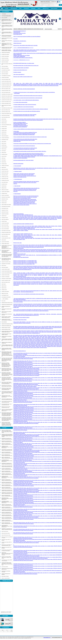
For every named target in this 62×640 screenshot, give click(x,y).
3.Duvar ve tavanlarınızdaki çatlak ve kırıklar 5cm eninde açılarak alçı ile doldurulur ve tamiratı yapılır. (30, 136)
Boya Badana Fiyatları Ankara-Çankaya (19, 319)
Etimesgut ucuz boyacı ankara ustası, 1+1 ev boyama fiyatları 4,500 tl (25, 260)
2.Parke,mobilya (16, 131)
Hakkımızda (33, 8)
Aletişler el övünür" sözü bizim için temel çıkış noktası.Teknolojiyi (24, 173)
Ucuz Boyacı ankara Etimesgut (18, 248)
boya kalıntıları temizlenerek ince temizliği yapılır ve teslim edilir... (24, 115)
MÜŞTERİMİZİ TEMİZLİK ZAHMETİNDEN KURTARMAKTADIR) (24, 134)
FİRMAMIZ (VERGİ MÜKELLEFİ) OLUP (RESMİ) (21, 55)
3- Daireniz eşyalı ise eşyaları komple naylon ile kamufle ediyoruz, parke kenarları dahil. (27, 97)
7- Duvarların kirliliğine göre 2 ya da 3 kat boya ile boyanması (23, 106)
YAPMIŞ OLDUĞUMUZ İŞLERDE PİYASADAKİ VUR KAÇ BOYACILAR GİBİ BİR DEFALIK (28, 154)
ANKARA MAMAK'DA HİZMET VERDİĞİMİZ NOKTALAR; (22, 233)
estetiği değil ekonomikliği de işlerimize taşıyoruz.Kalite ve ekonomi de (25, 203)
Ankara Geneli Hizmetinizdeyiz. (18, 213)
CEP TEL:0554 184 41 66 (17, 34)
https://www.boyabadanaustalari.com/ (19, 350)
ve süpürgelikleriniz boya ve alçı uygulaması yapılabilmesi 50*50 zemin (25, 132)
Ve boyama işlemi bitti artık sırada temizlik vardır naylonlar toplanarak (24, 114)
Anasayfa (6, 8)
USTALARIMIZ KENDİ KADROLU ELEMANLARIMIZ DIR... (23, 57)
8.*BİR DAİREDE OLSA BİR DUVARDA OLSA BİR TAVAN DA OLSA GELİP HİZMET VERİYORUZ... (29, 151)
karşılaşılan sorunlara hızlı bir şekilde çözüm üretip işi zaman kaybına (24, 182)
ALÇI (50, 637)
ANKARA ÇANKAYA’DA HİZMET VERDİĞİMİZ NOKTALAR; (23, 214)
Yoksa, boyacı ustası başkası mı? (18, 74)
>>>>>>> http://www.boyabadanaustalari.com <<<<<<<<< (23, 47)
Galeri (20, 8)
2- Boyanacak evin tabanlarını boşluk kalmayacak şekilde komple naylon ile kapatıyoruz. (27, 95)
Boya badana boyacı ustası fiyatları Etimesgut (20, 257)
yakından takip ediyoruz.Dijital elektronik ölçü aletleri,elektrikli (23, 174)
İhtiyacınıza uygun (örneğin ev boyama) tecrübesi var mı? (22, 76)
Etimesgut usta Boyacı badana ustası (19, 253)
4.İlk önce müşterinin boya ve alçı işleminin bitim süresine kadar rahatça (25, 139)
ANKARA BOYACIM (16, 32)
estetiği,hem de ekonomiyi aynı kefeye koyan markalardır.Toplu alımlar (25, 189)
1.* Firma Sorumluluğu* (17, 165)
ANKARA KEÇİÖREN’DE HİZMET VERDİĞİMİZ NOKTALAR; (23, 223)
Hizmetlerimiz (26, 8)
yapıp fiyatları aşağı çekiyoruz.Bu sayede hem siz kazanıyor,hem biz (24, 190)
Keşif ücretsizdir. (16, 93)
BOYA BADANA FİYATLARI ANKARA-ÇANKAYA (21, 317)
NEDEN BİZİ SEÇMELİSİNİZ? (18, 163)
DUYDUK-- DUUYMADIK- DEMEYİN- (19, 122)
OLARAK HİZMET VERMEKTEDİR (19, 56)
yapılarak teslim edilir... (17, 141)
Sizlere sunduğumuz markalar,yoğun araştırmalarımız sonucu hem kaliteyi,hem (26, 188)
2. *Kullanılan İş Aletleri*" (17, 171)
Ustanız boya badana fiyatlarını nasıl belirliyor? (21, 67)
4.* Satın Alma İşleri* (16, 185)
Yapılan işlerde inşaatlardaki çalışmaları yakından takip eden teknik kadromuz (26, 181)
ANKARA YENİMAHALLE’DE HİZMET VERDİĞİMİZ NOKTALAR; (24, 228)
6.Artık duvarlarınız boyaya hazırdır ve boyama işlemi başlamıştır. (24, 145)
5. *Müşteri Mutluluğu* (17, 193)
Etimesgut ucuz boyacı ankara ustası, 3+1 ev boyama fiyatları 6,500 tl (25, 262)
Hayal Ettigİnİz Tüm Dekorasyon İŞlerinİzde (20, 125)
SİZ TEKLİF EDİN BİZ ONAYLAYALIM (19, 124)
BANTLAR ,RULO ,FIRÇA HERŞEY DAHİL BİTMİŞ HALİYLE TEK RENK (25, 45)
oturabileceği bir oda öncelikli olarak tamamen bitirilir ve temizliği (24, 140)
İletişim (39, 8)
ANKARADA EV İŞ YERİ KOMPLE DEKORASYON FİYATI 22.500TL (6, 613)
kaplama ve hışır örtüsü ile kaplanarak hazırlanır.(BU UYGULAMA (24, 133)
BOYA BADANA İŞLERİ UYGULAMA (19, 33)
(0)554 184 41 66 (45, 8)
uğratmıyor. (15, 183)
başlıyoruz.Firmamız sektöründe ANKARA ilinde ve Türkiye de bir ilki (24, 199)
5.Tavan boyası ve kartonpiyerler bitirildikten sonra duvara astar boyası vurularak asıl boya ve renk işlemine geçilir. (32, 143)
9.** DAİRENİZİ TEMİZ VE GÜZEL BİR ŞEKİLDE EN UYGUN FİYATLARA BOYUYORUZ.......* (28, 153)
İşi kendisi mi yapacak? (17, 72)
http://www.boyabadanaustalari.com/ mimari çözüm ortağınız (23, 160)
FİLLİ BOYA (15, 38)
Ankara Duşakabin (54, 8)
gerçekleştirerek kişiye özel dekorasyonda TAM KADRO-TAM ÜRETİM (25, 200)
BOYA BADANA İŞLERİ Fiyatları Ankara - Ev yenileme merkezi (23, 63)
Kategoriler (60, 28)
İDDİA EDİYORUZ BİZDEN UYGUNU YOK (20, 123)
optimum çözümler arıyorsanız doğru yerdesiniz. (21, 204)
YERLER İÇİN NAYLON (17, 43)
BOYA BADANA (46, 637)
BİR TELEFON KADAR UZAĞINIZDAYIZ (20, 126)
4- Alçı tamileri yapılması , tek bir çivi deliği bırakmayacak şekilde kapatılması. (26, 100)
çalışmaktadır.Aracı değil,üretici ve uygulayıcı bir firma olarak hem (24, 201)
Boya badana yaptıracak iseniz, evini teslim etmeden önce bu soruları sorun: (26, 65)
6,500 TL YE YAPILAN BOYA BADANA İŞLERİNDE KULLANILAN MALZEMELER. (26, 36)
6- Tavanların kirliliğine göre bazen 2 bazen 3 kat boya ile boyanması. (24, 104)
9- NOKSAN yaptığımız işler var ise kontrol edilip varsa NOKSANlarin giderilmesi (26, 111)
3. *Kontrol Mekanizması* (17, 179)
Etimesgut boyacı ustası (17, 242)
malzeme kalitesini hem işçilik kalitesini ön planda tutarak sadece (24, 202)
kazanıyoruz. (15, 191)
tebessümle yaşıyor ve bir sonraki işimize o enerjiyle (22, 198)
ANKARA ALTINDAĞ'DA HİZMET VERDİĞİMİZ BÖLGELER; (23, 237)
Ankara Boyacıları (14, 8)
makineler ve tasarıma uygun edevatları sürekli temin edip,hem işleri (24, 175)
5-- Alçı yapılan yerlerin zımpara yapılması (20, 102)
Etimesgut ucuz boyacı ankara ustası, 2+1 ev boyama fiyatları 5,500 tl (25, 261)
